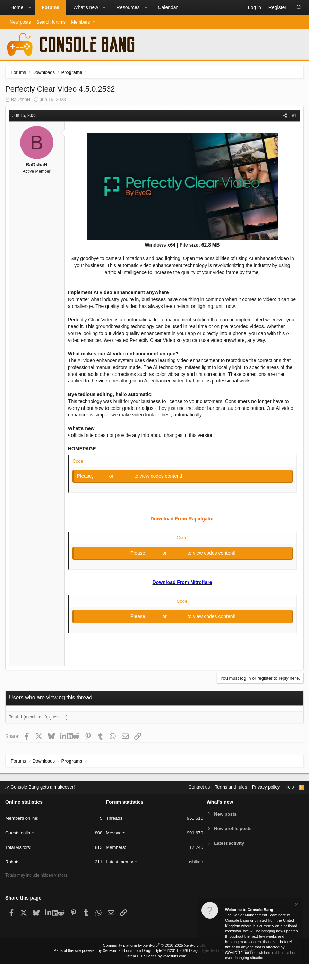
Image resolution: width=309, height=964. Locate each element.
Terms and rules (231, 787)
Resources (128, 7)
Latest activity (229, 843)
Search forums (51, 22)
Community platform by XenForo (154, 945)
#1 (294, 115)
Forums (50, 7)
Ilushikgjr (194, 861)
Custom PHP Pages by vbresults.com (154, 956)
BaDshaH (21, 99)
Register (124, 476)
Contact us (199, 787)
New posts (20, 22)
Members (80, 22)
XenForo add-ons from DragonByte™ (134, 950)
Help (289, 787)
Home (16, 7)
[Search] (299, 7)
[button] (29, 7)
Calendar (168, 7)
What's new (85, 7)
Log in (102, 476)
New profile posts (232, 828)
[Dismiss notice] (296, 905)
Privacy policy (266, 787)
